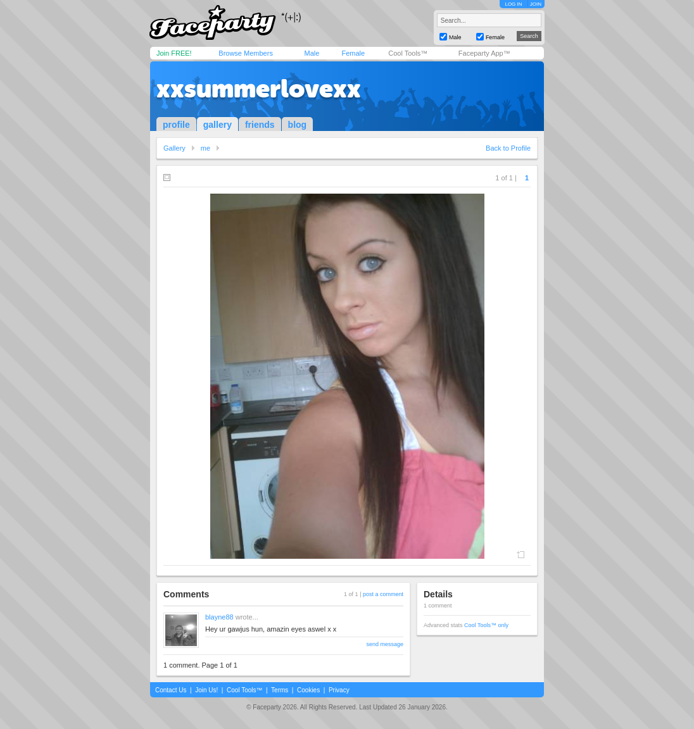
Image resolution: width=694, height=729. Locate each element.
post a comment (383, 594)
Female (353, 53)
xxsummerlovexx (258, 88)
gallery (217, 125)
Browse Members (245, 53)
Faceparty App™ (484, 53)
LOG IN (513, 4)
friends (260, 125)
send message (384, 644)
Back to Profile (508, 148)
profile (176, 125)
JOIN (535, 4)
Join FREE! (174, 53)
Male (311, 53)
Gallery (174, 148)
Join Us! (206, 690)
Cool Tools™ (407, 53)
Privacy (339, 690)
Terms (279, 690)
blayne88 (219, 617)
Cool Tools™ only (486, 625)
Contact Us (170, 690)
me (205, 148)
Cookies (308, 690)
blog (297, 125)
